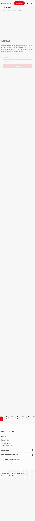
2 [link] (6, 419)
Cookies (11, 476)
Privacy (3, 476)
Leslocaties (5, 440)
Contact (3, 436)
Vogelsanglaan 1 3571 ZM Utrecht (6, 444)
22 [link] (28, 419)
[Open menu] (32, 3)
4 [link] (17, 419)
